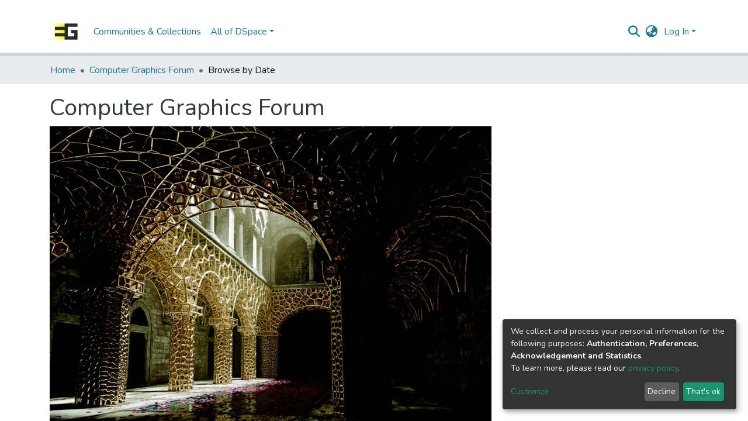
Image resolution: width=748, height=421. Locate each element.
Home (62, 70)
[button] (652, 32)
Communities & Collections (147, 31)
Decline (661, 391)
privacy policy (653, 368)
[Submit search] (634, 31)
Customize (530, 391)
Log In (676, 31)
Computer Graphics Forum (141, 70)
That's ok (703, 391)
